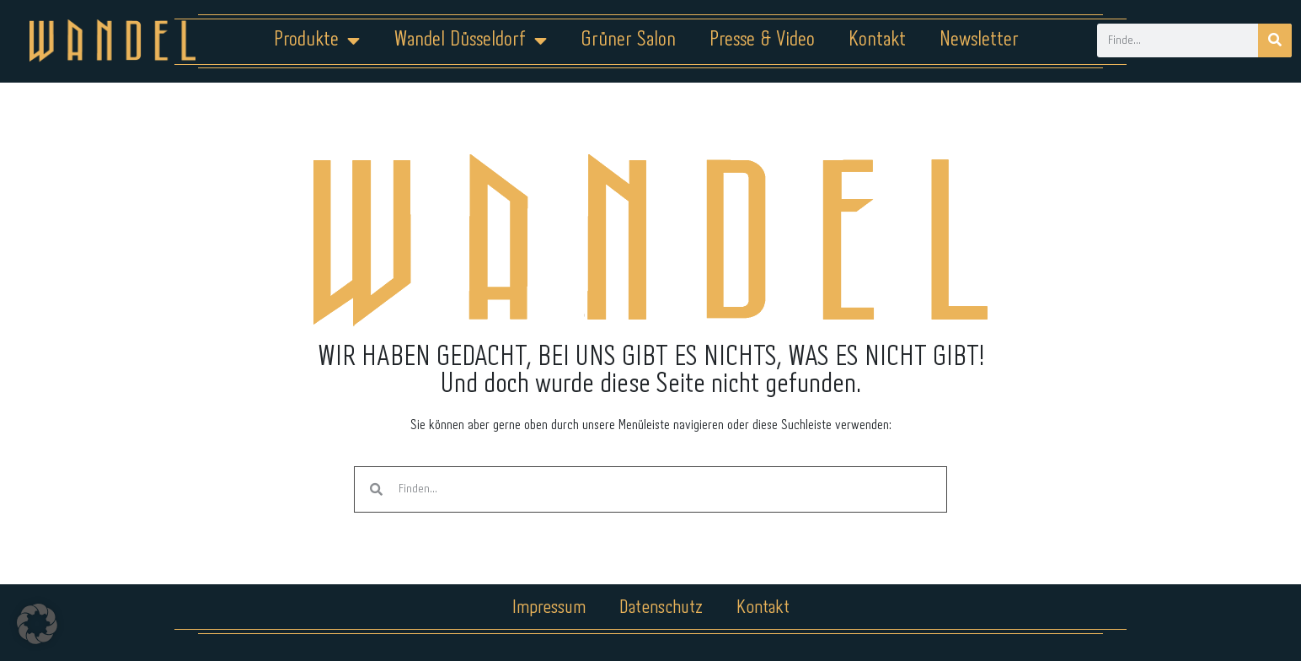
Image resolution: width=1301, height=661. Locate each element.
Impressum (549, 607)
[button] (37, 624)
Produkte (317, 40)
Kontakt (877, 40)
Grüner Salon (628, 40)
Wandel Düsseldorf (470, 40)
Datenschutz (661, 607)
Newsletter (979, 40)
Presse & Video (762, 40)
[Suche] (1275, 40)
